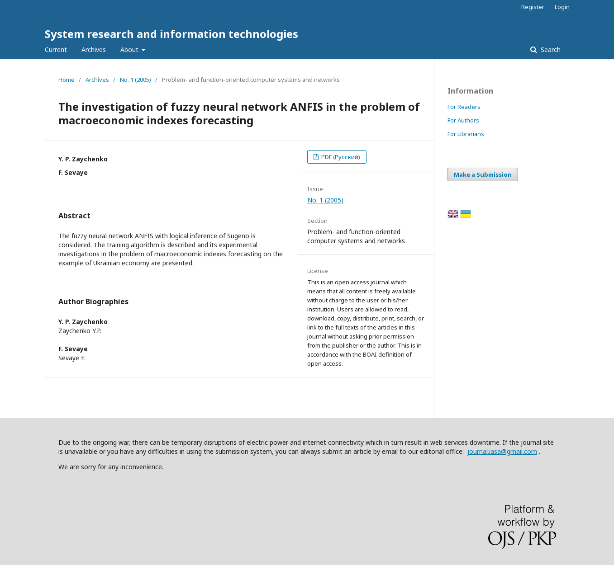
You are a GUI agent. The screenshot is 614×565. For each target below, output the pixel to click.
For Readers (464, 107)
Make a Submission (483, 174)
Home (66, 79)
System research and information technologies (171, 33)
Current (56, 49)
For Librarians (465, 134)
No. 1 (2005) (135, 79)
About (130, 49)
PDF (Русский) (340, 157)
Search (550, 49)
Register (532, 7)
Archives (93, 49)
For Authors (463, 120)
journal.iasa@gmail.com (502, 451)
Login (562, 7)
